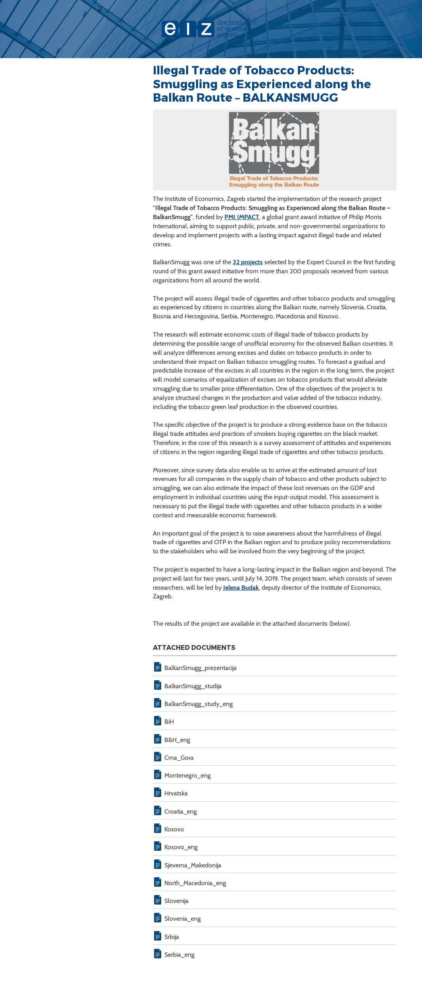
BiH (169, 721)
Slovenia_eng (182, 918)
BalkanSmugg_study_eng (198, 704)
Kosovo (174, 829)
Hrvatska (176, 793)
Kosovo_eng (181, 847)
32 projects (248, 262)
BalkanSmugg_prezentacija (200, 668)
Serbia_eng (179, 954)
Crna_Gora (179, 757)
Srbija (171, 937)
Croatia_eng (180, 811)
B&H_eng (177, 740)
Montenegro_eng (187, 775)
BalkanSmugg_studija (193, 686)
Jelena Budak (241, 587)
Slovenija (176, 901)
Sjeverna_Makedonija (192, 865)
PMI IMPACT (241, 217)
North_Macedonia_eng (195, 883)
